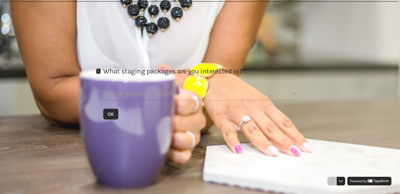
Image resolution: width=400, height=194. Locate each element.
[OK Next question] (110, 113)
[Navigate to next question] (341, 181)
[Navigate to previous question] (331, 181)
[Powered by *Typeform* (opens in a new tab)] (369, 181)
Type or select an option (138, 93)
